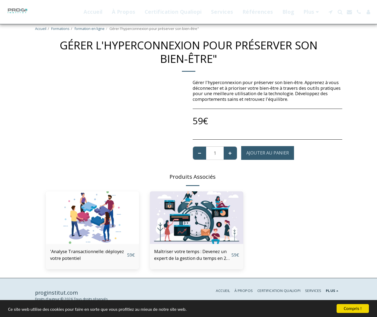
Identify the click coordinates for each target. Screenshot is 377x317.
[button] (330, 12)
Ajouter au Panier (267, 153)
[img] (92, 217)
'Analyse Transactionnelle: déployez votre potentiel (87, 254)
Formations (60, 28)
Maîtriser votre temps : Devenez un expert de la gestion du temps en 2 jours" (190, 255)
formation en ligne (89, 28)
